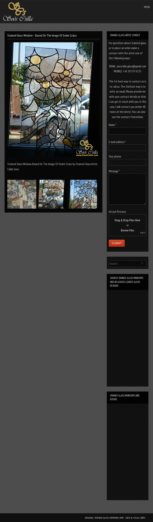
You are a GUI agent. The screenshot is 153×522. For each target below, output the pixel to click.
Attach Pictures (117, 212)
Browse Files (127, 230)
